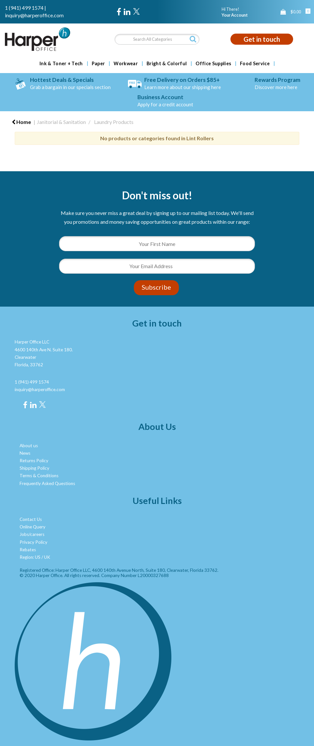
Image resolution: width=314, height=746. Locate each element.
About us (29, 445)
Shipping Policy (34, 468)
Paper (98, 63)
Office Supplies (213, 63)
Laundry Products (113, 122)
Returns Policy (34, 460)
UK (47, 557)
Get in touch (261, 39)
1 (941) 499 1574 (24, 8)
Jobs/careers (32, 534)
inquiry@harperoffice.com (34, 15)
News (25, 453)
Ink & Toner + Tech (61, 63)
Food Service (255, 63)
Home (21, 122)
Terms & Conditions (39, 475)
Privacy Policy (33, 542)
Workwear (126, 63)
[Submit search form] (193, 39)
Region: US (30, 557)
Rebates (28, 549)
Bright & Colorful (167, 63)
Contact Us (31, 519)
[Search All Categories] (157, 39)
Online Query (32, 526)
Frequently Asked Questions (47, 483)
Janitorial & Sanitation (61, 122)
